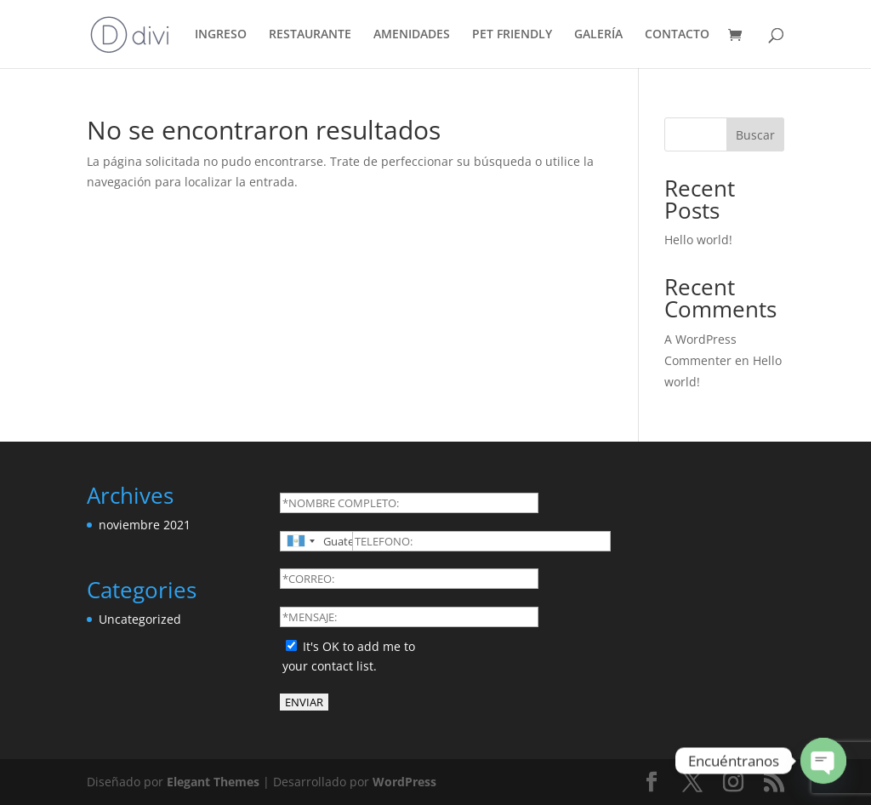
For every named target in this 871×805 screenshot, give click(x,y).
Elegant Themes (213, 782)
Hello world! (698, 239)
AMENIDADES (411, 35)
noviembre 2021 (145, 525)
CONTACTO (677, 35)
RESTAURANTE (310, 35)
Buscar (755, 135)
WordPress (404, 782)
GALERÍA (598, 35)
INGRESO (221, 35)
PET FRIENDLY (512, 35)
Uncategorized (140, 619)
